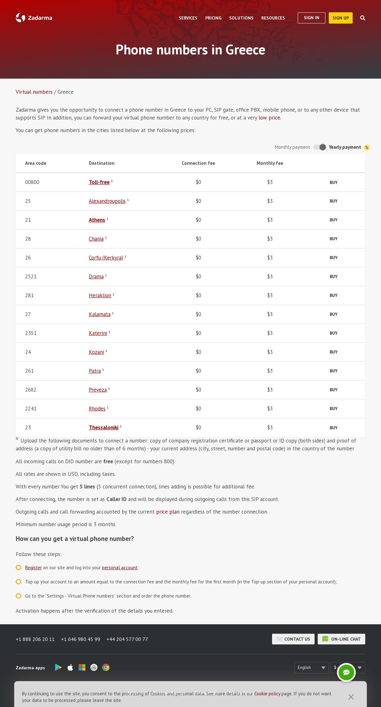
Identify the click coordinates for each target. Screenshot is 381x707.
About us (135, 693)
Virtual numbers (34, 91)
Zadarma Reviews (169, 693)
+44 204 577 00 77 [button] (127, 639)
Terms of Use (207, 693)
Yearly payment (349, 147)
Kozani (96, 351)
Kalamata (100, 314)
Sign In (311, 17)
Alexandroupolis (107, 201)
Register (33, 568)
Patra (95, 370)
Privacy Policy (241, 693)
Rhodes (97, 408)
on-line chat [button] (341, 639)
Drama (96, 276)
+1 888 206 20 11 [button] (35, 639)
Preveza (98, 389)
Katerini (98, 333)
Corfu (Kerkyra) (106, 257)
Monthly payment (292, 147)
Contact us (293, 639)
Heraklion (100, 295)
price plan (167, 511)
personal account (120, 568)
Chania (96, 238)
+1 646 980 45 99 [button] (80, 639)
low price (269, 117)
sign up (341, 18)
